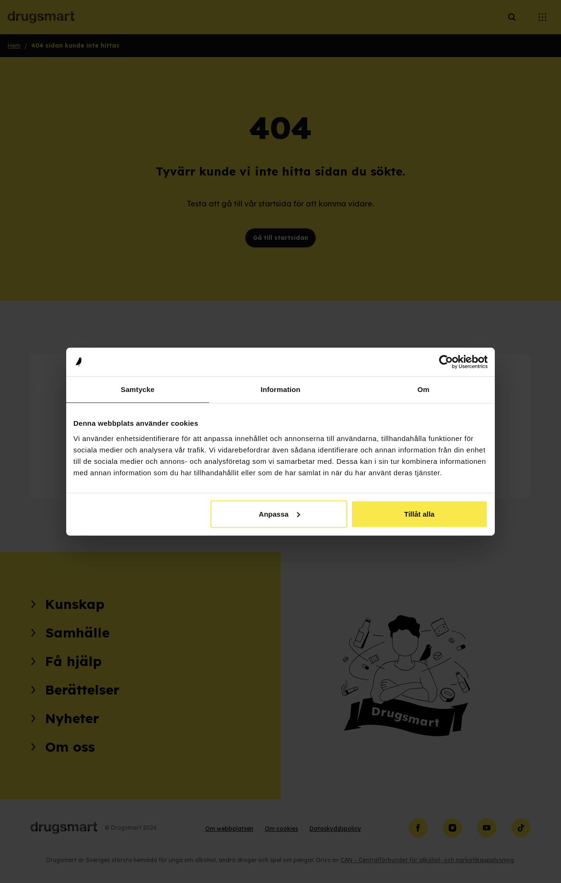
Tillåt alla (419, 514)
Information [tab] (280, 389)
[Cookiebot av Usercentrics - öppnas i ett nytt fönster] (446, 362)
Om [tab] (423, 389)
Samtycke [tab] (138, 389)
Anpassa (279, 514)
